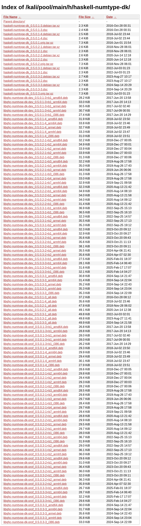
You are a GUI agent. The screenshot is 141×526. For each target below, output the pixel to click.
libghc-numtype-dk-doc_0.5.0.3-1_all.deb (30, 314)
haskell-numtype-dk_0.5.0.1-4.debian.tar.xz (31, 34)
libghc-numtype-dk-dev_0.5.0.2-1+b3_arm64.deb (35, 165)
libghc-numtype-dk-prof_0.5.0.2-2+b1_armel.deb (34, 424)
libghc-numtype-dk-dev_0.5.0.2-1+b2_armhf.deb (34, 152)
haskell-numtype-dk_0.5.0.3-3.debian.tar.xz (31, 85)
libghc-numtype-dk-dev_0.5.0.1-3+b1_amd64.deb (35, 97)
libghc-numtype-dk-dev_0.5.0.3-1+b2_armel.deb (34, 220)
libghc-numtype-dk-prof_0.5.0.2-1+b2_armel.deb (34, 377)
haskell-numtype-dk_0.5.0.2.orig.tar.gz (28, 63)
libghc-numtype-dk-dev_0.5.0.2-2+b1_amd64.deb (35, 186)
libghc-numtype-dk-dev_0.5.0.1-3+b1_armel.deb (34, 106)
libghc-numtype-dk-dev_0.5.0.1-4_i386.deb (31, 136)
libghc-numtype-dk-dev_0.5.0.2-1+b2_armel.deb (34, 148)
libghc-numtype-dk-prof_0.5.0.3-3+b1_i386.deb (34, 500)
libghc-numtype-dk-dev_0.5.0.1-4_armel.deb (32, 127)
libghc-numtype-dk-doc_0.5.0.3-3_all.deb (30, 322)
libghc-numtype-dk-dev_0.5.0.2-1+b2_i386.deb (33, 157)
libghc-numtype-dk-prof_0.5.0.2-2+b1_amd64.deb (35, 416)
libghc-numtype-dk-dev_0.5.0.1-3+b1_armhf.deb (34, 110)
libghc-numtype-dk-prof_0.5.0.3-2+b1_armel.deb (34, 466)
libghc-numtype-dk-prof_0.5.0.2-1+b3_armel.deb (34, 398)
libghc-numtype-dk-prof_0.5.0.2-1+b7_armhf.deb (35, 411)
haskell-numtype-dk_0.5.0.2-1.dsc (25, 51)
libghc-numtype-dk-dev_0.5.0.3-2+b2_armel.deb (34, 250)
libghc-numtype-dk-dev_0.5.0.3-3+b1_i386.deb (33, 271)
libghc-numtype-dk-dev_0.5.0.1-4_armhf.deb (32, 131)
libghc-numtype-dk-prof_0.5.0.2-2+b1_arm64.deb (35, 420)
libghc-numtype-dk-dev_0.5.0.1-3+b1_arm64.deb (35, 102)
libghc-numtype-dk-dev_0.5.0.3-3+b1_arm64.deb (35, 263)
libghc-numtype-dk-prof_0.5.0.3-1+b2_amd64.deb (35, 445)
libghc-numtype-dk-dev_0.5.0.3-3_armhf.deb (32, 288)
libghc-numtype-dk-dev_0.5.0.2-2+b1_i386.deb (33, 203)
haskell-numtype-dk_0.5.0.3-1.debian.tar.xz (31, 68)
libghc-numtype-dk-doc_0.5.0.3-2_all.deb (30, 318)
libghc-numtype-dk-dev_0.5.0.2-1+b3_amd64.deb (35, 161)
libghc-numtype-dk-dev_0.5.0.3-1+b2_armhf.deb (34, 225)
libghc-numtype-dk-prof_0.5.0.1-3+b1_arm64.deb (35, 331)
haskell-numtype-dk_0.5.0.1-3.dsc (25, 29)
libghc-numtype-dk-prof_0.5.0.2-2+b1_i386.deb (34, 433)
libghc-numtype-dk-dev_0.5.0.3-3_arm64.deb (32, 280)
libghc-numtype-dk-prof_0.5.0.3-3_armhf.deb (32, 517)
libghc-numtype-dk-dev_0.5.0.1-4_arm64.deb (32, 123)
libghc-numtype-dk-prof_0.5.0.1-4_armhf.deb (32, 360)
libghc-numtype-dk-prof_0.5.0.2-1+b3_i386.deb (34, 403)
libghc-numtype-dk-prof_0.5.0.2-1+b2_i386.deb (34, 386)
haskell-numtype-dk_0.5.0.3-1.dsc (25, 72)
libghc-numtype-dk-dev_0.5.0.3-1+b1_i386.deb (33, 212)
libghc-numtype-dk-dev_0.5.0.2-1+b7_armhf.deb (34, 182)
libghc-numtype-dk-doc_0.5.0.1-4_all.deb (30, 301)
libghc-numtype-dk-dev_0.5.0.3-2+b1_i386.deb (33, 246)
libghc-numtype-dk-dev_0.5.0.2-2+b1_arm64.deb (35, 191)
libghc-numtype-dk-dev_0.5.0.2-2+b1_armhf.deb (34, 199)
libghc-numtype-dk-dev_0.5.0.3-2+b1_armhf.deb (34, 242)
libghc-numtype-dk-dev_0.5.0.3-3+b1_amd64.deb (35, 259)
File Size (85, 16)
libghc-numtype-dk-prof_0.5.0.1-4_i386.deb (31, 365)
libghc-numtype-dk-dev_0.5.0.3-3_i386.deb (31, 293)
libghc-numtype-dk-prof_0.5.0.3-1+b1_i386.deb (34, 441)
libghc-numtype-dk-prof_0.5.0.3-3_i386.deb (31, 522)
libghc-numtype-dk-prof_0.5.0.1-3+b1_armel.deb (34, 335)
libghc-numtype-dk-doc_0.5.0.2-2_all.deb (30, 309)
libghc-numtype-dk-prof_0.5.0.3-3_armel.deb (32, 513)
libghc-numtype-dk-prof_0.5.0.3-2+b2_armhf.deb (35, 483)
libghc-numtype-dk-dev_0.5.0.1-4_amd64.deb (33, 119)
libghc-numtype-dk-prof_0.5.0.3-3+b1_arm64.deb (35, 492)
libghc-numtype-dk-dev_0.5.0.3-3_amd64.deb (33, 276)
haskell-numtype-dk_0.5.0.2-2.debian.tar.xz (31, 55)
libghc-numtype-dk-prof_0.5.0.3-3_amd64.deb (33, 505)
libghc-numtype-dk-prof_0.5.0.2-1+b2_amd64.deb (35, 369)
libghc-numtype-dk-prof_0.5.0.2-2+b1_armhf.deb (35, 428)
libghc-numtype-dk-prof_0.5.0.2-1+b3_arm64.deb (35, 394)
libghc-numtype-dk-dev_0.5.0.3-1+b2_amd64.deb (35, 216)
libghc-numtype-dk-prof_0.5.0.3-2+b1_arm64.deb (35, 462)
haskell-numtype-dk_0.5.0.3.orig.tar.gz (28, 93)
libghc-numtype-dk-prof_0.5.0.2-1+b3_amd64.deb (35, 390)
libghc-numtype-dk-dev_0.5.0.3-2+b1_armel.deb (34, 237)
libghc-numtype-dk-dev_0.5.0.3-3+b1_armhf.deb (34, 267)
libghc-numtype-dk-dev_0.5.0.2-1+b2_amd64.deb (35, 140)
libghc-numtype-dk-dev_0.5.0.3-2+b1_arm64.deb (35, 233)
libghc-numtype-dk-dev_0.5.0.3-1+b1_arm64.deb (35, 208)
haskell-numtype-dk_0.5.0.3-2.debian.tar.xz (31, 76)
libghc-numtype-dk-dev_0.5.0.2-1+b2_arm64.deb (35, 144)
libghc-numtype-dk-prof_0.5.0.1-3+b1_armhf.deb (35, 339)
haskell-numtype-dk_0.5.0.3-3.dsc (25, 89)
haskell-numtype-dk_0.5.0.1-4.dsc (25, 38)
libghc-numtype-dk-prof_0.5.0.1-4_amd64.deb (33, 348)
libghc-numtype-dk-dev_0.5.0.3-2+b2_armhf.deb (34, 254)
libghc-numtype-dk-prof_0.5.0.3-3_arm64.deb (32, 509)
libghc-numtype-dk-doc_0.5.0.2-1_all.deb (30, 305)
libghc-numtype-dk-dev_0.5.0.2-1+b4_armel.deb (34, 178)
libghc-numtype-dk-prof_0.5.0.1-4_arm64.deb (32, 352)
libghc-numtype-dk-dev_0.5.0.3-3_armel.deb (32, 284)
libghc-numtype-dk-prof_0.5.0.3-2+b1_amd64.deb (35, 458)
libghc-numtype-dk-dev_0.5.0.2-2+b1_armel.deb (34, 195)
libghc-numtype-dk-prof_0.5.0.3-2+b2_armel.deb (34, 479)
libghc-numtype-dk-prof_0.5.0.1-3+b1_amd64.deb (35, 326)
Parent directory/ (14, 21)
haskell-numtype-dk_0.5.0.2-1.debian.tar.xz (31, 46)
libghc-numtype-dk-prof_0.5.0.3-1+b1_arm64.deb (35, 437)
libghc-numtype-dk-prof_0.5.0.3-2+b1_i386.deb (34, 475)
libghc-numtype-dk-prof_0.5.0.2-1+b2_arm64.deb (35, 373)
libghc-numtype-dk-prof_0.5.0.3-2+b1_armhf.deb (35, 471)
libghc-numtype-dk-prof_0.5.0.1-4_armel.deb (32, 356)
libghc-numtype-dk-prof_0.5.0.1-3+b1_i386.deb (34, 343)
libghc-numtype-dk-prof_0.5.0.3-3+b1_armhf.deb (35, 496)
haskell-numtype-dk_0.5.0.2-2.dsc (25, 59)
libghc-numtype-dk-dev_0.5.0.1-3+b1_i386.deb (33, 114)
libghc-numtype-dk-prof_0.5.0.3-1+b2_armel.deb (34, 450)
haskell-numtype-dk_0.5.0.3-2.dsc (25, 80)
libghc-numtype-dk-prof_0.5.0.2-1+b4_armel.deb (34, 407)
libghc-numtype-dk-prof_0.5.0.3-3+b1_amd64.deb (35, 488)
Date (109, 16)
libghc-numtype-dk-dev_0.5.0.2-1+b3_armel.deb (34, 169)
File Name (10, 16)
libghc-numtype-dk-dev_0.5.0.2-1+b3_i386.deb (33, 174)
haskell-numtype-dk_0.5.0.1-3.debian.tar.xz (31, 25)
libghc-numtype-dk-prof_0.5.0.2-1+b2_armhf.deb (35, 382)
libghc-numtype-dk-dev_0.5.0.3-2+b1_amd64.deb (35, 229)
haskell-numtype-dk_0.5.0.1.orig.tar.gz (28, 42)
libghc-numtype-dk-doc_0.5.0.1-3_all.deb (30, 297)
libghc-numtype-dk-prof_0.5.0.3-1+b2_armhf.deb (35, 454)
